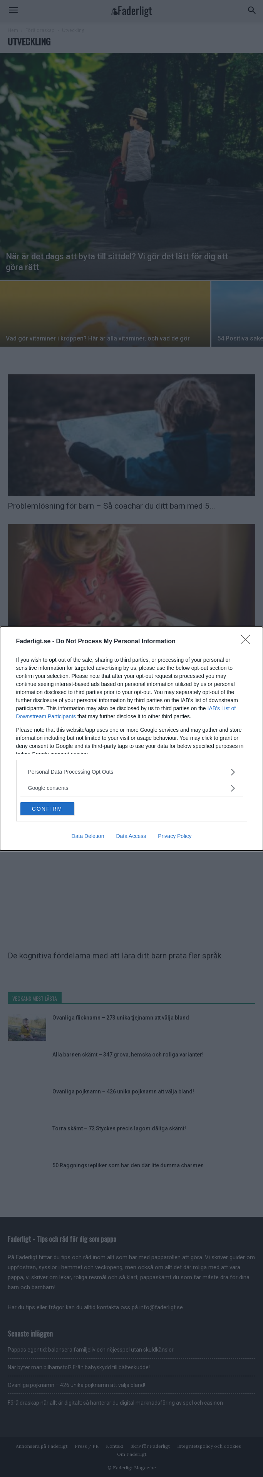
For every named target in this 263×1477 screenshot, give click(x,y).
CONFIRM (47, 809)
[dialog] (131, 739)
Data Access (131, 836)
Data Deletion (88, 836)
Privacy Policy (174, 836)
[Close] (248, 641)
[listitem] (131, 772)
